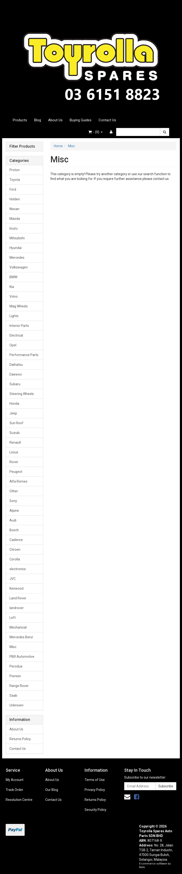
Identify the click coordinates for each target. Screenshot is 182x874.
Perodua (15, 666)
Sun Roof (16, 423)
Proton (14, 170)
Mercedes (16, 257)
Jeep (13, 413)
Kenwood (16, 588)
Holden (14, 199)
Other (13, 491)
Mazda (14, 219)
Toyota (14, 180)
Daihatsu (16, 365)
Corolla (14, 559)
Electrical (16, 335)
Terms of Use (95, 780)
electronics (17, 569)
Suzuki (14, 433)
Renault (15, 442)
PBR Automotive (21, 656)
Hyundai (15, 248)
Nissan (14, 209)
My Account (14, 780)
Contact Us (107, 120)
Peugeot (15, 472)
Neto (142, 867)
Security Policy (95, 810)
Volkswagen (18, 267)
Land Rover (17, 598)
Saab (13, 695)
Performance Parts (23, 355)
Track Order (14, 790)
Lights (13, 316)
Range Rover (19, 686)
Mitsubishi (17, 238)
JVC (12, 579)
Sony (13, 501)
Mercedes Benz (21, 637)
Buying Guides (80, 120)
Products (20, 120)
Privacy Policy (95, 790)
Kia (11, 287)
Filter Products (22, 146)
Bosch (14, 530)
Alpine (14, 510)
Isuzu (13, 228)
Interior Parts (19, 326)
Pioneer (15, 676)
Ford (12, 189)
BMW (13, 277)
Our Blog (51, 790)
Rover (13, 462)
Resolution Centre (19, 800)
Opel (12, 345)
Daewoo (15, 374)
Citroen (14, 549)
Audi (12, 520)
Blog (37, 120)
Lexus (13, 452)
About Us (55, 120)
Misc (12, 647)
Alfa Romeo (18, 481)
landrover (16, 608)
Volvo (13, 296)
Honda (14, 403)
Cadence (16, 540)
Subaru (14, 384)
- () (95, 132)
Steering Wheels (21, 394)
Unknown (16, 705)
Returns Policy (20, 739)
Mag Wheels (18, 306)
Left (12, 618)
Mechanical (18, 627)
